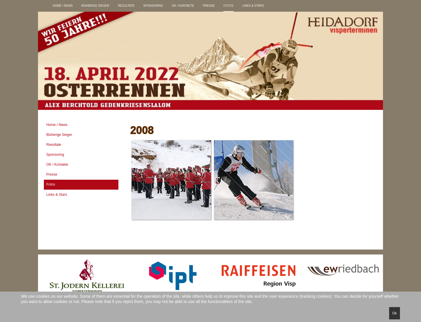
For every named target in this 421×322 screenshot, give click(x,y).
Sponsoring (153, 5)
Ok (394, 313)
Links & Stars (253, 5)
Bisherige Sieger (95, 5)
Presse (209, 5)
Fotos (228, 5)
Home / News (63, 5)
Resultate (126, 5)
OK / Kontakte (183, 5)
